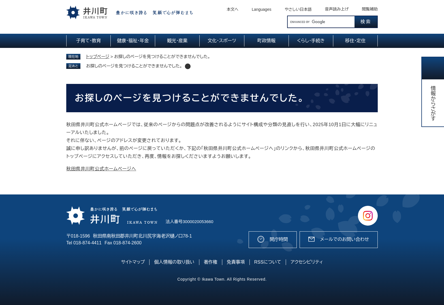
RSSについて (267, 262)
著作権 (210, 262)
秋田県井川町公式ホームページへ (101, 168)
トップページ (97, 56)
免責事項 (236, 262)
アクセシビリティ (307, 262)
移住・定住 (355, 40)
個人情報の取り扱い (174, 262)
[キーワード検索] (321, 21)
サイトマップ (133, 262)
